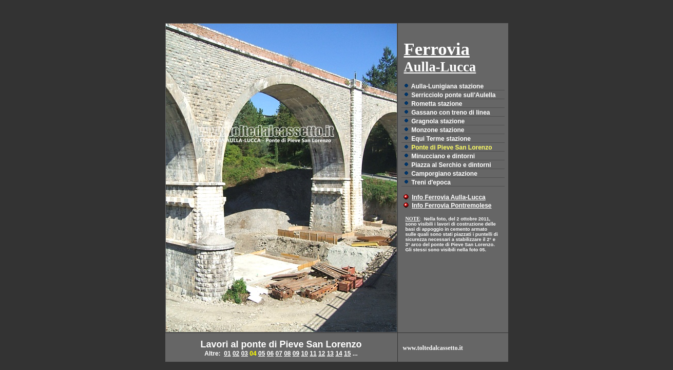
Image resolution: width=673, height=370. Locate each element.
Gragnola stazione (438, 121)
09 (296, 353)
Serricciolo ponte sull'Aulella (453, 95)
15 (347, 353)
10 (304, 353)
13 (330, 353)
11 (313, 353)
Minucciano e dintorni (443, 156)
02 (236, 353)
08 (287, 353)
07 (278, 353)
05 (261, 353)
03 (244, 353)
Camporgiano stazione (444, 173)
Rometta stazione (436, 103)
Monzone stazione (437, 130)
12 (321, 353)
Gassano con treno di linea (450, 112)
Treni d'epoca (431, 182)
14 (338, 353)
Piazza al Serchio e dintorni (451, 165)
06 (270, 353)
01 (227, 353)
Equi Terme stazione (441, 138)
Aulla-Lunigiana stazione (447, 86)
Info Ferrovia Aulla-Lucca (449, 197)
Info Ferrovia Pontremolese (451, 205)
